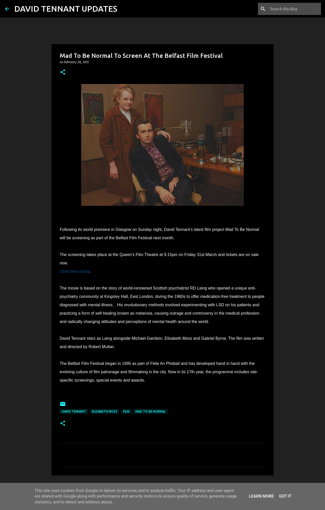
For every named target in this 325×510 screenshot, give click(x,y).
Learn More (261, 496)
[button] (63, 72)
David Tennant (74, 411)
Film (126, 411)
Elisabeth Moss (104, 411)
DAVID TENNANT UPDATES (65, 8)
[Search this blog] (294, 9)
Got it (285, 496)
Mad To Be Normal (150, 411)
